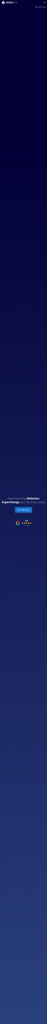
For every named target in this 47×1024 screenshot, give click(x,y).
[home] (9, 2)
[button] (44, 2)
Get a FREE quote (23, 510)
